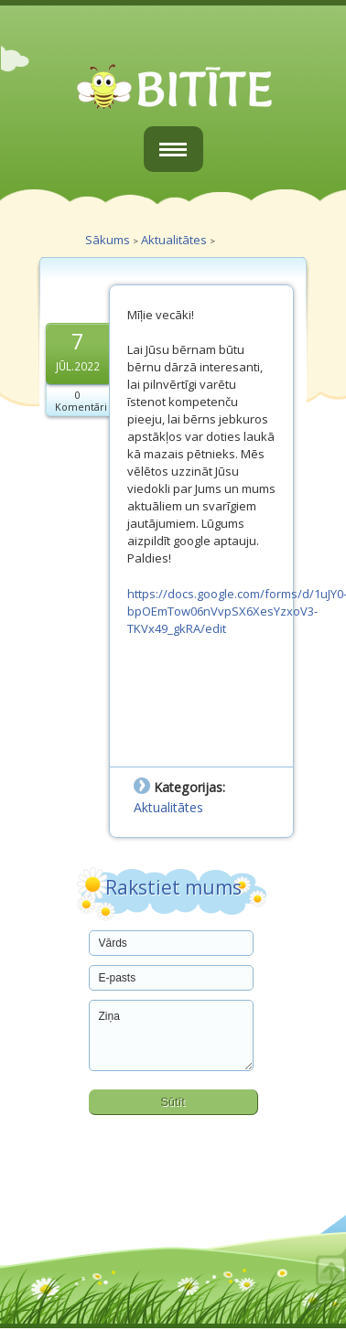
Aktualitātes (174, 239)
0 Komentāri (81, 400)
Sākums (107, 239)
